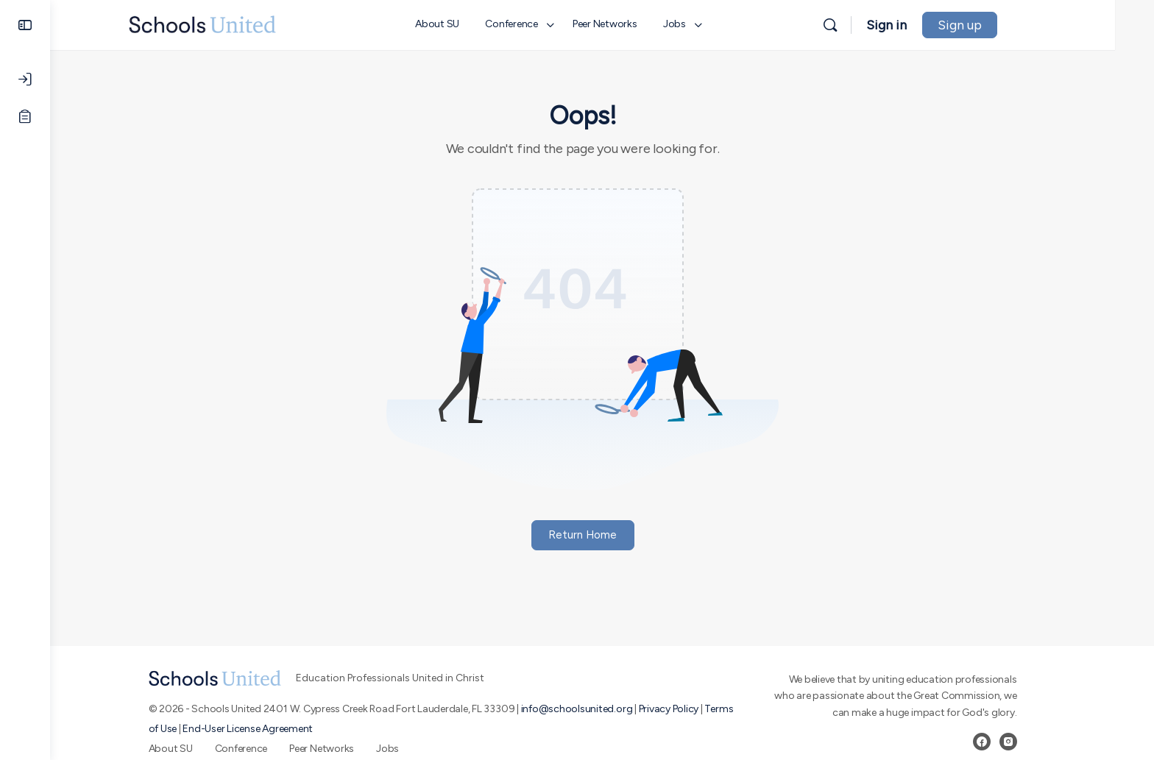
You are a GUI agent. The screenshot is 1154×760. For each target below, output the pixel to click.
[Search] (869, 25)
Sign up (999, 25)
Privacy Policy (688, 709)
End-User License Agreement (267, 728)
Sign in (925, 25)
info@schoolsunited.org (596, 709)
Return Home (602, 534)
